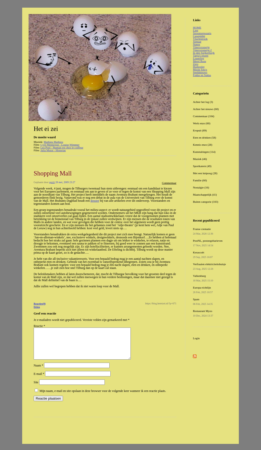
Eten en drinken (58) (204, 137)
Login (196, 338)
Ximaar (197, 41)
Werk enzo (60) (201, 123)
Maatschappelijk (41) (205, 194)
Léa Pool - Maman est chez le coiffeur (62, 147)
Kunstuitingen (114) (204, 151)
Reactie (39, 326)
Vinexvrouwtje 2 (202, 49)
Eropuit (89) (200, 130)
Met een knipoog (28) (205, 173)
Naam (38, 371)
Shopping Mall (53, 173)
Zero (195, 63)
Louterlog (198, 58)
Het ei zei (46, 128)
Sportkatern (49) (202, 166)
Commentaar (169, 182)
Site (36, 388)
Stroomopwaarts (202, 33)
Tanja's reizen (200, 55)
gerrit (52, 182)
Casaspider (199, 35)
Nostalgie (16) (201, 187)
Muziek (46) (200, 158)
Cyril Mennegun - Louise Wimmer (60, 144)
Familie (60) (200, 180)
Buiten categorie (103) (205, 201)
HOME (197, 27)
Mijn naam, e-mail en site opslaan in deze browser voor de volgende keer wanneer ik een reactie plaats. (103, 397)
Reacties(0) (40, 303)
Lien (195, 30)
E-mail (39, 380)
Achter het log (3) (203, 101)
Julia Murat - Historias (53, 150)
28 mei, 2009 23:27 (65, 182)
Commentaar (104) (203, 116)
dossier (94, 200)
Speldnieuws (200, 72)
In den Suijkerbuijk (204, 52)
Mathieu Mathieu (53, 141)
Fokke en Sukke (202, 75)
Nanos (196, 44)
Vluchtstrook (200, 38)
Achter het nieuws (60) (206, 109)
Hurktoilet (198, 66)
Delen (37, 307)
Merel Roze (199, 61)
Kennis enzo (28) (202, 144)
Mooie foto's (200, 69)
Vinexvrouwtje (201, 47)
